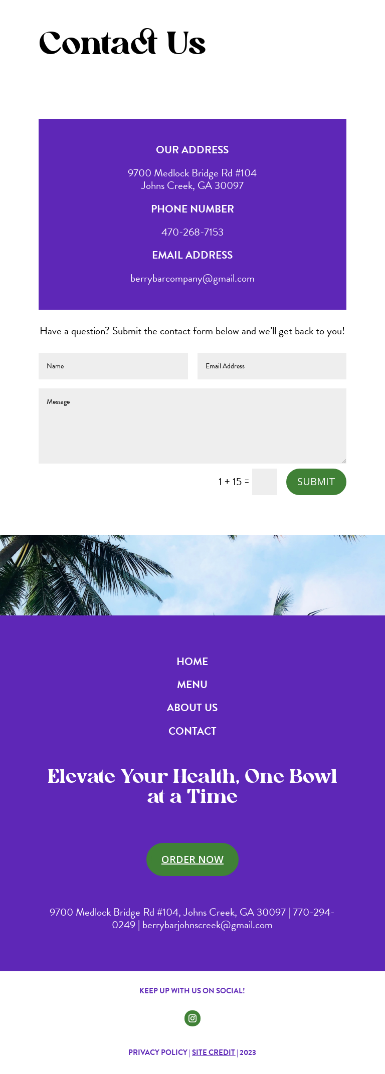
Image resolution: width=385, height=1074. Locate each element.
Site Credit (213, 1052)
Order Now (192, 859)
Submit (316, 481)
